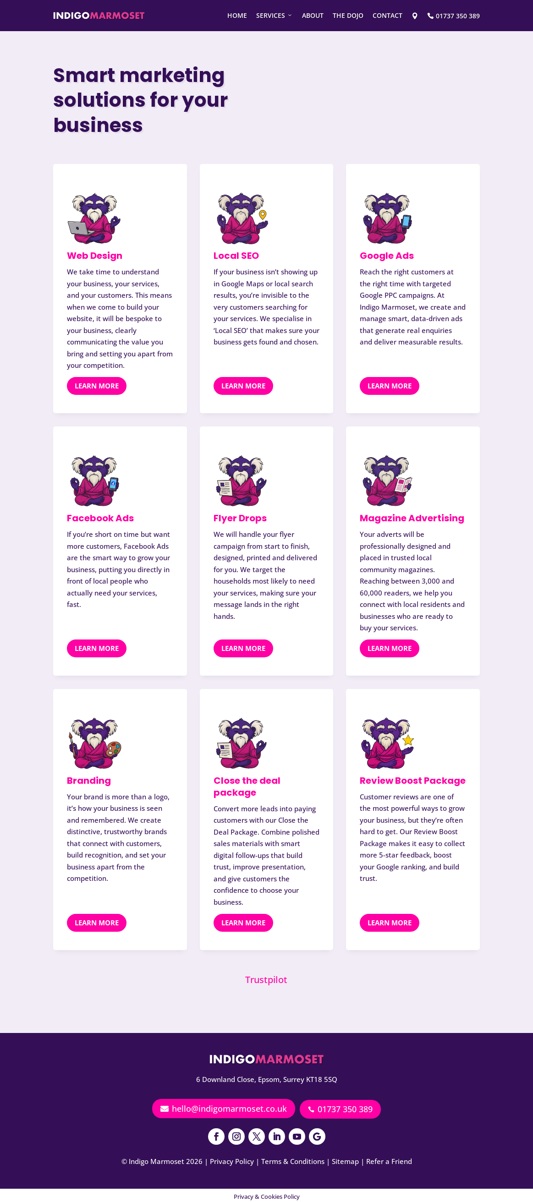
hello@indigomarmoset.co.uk (223, 1108)
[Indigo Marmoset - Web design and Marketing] (99, 15)
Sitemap (345, 1158)
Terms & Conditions (292, 1158)
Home (237, 15)
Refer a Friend (389, 1158)
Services (274, 16)
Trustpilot (266, 979)
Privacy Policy (232, 1158)
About (313, 15)
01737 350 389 (340, 1108)
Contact (387, 15)
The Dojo (348, 15)
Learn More (97, 385)
